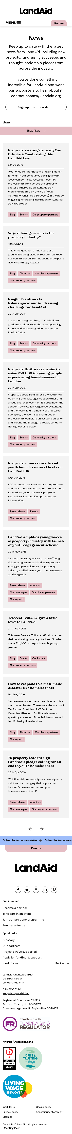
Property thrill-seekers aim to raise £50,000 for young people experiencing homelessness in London (35, 375)
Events (24, 214)
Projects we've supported (20, 951)
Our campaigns (18, 592)
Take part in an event (17, 914)
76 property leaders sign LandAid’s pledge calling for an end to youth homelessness (34, 762)
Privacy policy (10, 1112)
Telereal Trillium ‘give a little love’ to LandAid (32, 620)
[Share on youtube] (27, 890)
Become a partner (15, 908)
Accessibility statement (50, 1112)
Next (53, 828)
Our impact (16, 599)
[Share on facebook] (18, 890)
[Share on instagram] (36, 890)
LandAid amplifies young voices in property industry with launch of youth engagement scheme (36, 541)
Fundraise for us (14, 925)
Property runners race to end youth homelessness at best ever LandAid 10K (35, 467)
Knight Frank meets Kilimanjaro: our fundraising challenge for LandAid (33, 303)
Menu (13, 22)
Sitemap (7, 1116)
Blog (12, 214)
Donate (59, 23)
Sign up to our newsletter (36, 107)
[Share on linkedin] (45, 890)
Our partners (11, 946)
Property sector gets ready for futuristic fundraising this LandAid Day (34, 154)
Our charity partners (46, 273)
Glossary (8, 940)
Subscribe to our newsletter (19, 840)
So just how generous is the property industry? (31, 235)
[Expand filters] (36, 131)
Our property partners (45, 214)
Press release (17, 511)
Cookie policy (43, 1107)
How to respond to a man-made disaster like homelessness (35, 686)
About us (25, 273)
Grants (23, 658)
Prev (18, 828)
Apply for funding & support (22, 957)
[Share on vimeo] (54, 890)
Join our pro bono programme (23, 919)
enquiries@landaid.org (16, 993)
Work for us (10, 963)
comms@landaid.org (43, 95)
